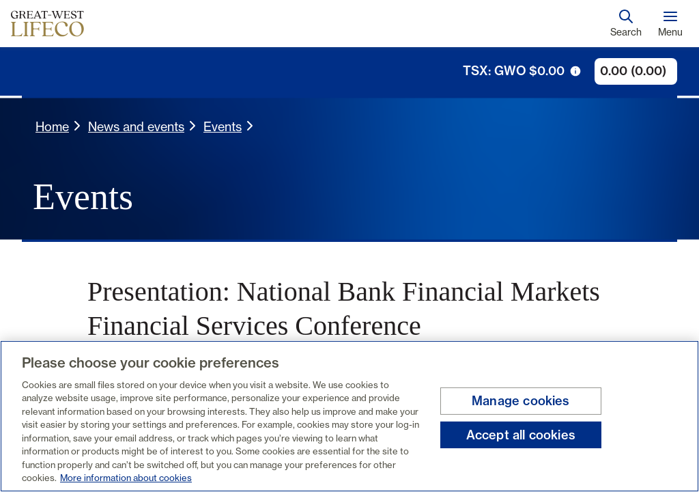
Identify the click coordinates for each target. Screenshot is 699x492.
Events (222, 126)
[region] (349, 416)
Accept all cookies (520, 434)
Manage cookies (521, 401)
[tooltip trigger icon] (575, 71)
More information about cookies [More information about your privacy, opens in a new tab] (126, 477)
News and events (136, 126)
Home (52, 126)
